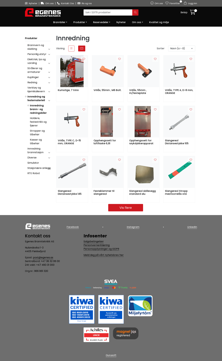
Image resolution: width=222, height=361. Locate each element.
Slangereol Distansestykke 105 (177, 142)
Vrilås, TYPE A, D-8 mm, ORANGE (179, 92)
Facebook (73, 227)
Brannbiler (59, 22)
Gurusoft (111, 355)
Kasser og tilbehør (36, 141)
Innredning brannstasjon (35, 150)
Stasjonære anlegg (39, 168)
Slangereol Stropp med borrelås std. (176, 193)
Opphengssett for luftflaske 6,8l (105, 142)
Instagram (133, 227)
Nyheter (31, 3)
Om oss (47, 3)
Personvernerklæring (97, 245)
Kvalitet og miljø (159, 22)
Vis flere (125, 208)
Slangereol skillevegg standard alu (142, 193)
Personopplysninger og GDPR (101, 249)
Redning (32, 82)
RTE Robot (33, 173)
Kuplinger (33, 77)
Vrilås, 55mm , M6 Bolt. (107, 90)
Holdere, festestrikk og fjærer (38, 121)
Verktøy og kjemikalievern (36, 89)
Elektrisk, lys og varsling (36, 61)
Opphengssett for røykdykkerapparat (141, 142)
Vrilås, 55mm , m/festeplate (138, 92)
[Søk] (108, 12)
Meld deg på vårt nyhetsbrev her (104, 255)
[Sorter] (181, 48)
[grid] (81, 48)
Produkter (79, 22)
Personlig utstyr (36, 54)
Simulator (33, 163)
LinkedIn (192, 227)
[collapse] (49, 49)
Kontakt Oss (66, 3)
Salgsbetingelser (94, 241)
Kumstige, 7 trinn (68, 90)
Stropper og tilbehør (37, 132)
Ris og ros (85, 3)
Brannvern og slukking (35, 47)
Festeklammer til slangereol (104, 193)
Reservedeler (100, 22)
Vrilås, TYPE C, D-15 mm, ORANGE (69, 142)
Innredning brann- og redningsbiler (38, 109)
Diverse (32, 157)
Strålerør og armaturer (34, 70)
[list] (71, 48)
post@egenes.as (43, 257)
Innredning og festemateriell (36, 98)
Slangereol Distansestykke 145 (70, 193)
